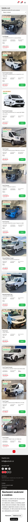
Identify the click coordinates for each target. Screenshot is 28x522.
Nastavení (8, 515)
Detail (22, 46)
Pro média (4, 489)
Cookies (3, 483)
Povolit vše (14, 519)
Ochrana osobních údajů (7, 485)
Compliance (4, 487)
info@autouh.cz (8, 461)
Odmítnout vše (17, 515)
